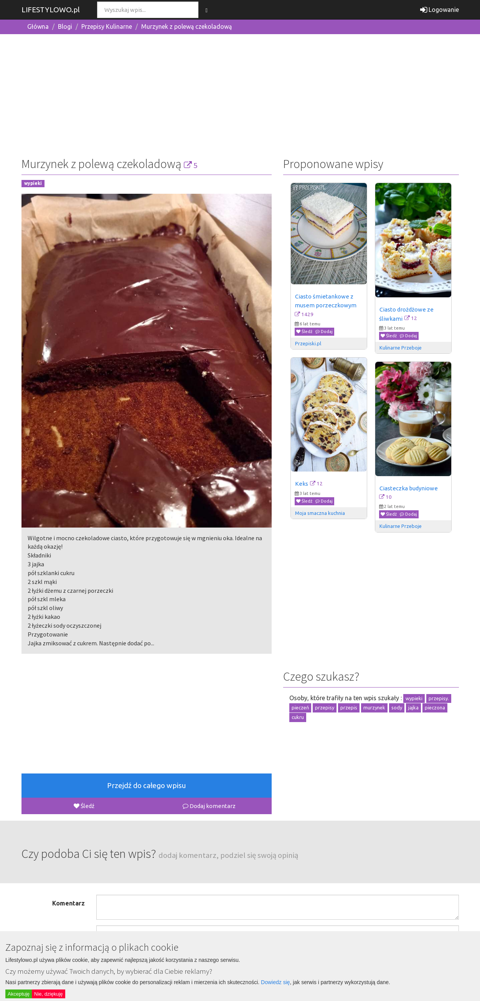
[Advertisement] (240, 94)
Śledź (84, 806)
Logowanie (439, 9)
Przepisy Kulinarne (106, 26)
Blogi (65, 26)
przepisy (324, 707)
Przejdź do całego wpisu (146, 785)
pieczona (435, 707)
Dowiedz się (275, 982)
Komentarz (68, 903)
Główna (38, 26)
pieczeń (300, 707)
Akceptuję (19, 994)
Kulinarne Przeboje (400, 347)
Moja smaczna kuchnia (320, 513)
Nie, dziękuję (48, 994)
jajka (413, 707)
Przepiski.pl (308, 343)
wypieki (33, 183)
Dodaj (324, 331)
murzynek (374, 707)
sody (396, 707)
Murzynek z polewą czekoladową (186, 26)
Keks (301, 483)
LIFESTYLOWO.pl (50, 9)
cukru (298, 717)
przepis (348, 707)
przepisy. (439, 698)
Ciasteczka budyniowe (408, 488)
